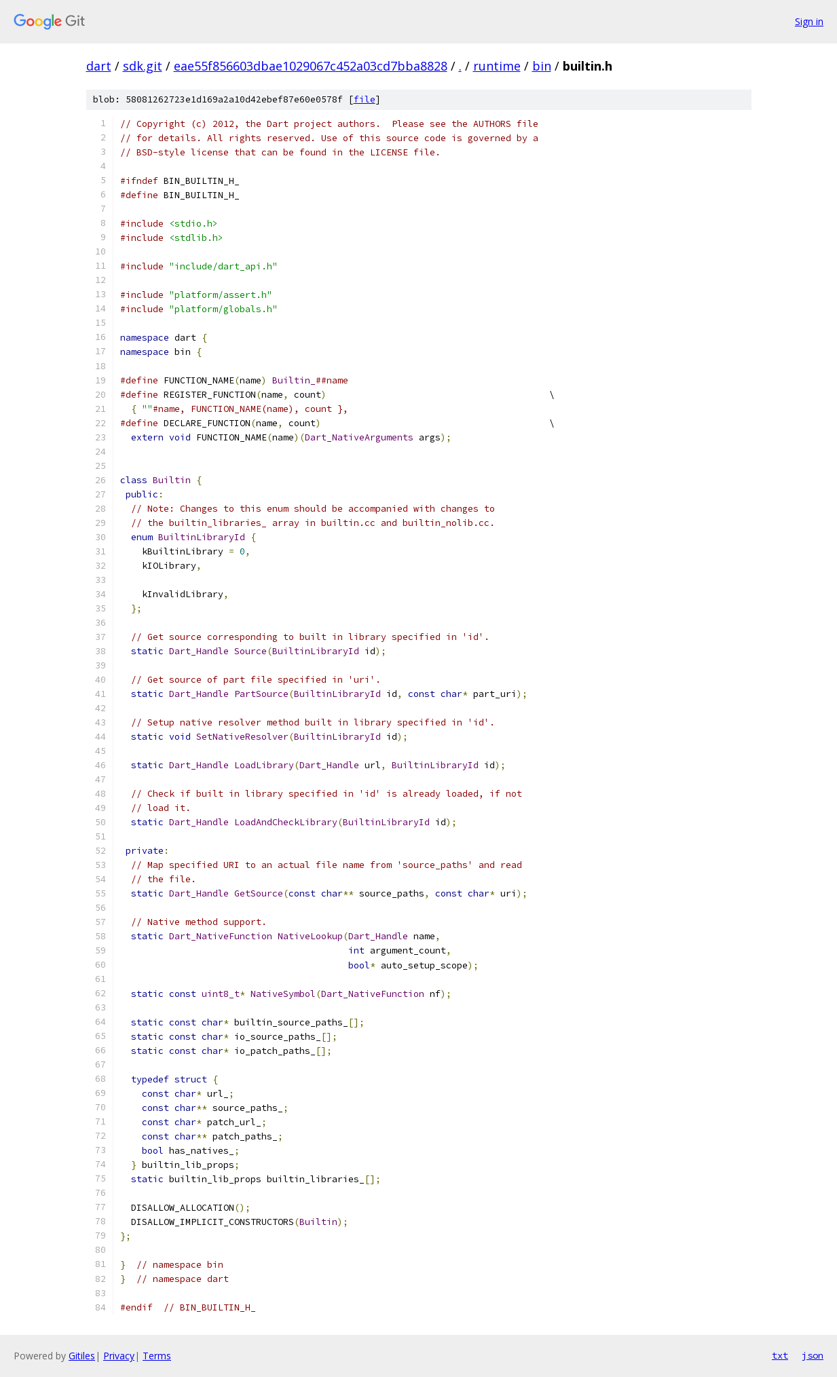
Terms (157, 1355)
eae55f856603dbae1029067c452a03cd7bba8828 (310, 66)
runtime (497, 66)
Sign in (809, 21)
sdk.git (142, 66)
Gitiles (82, 1355)
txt (780, 1355)
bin (541, 66)
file (364, 99)
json (812, 1355)
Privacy (118, 1355)
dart (98, 66)
